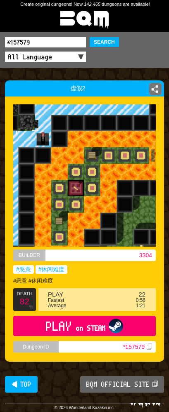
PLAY (84, 326)
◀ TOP (21, 384)
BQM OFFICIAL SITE (122, 384)
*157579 (137, 347)
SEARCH (104, 42)
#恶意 (23, 269)
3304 (145, 255)
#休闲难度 (51, 269)
